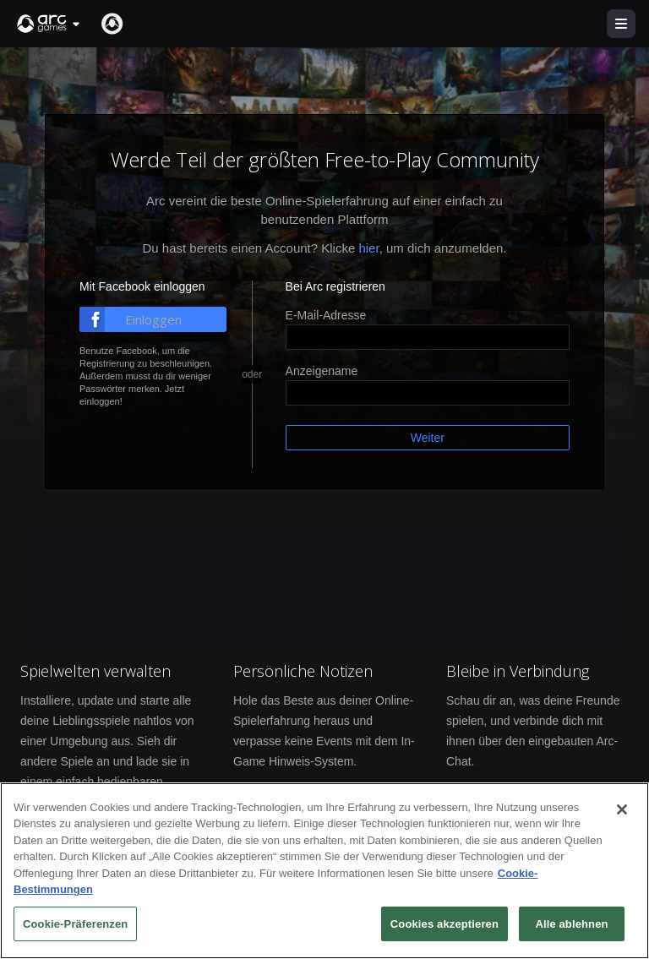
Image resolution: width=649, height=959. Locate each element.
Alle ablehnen (571, 927)
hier (368, 248)
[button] (49, 23)
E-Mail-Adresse (326, 315)
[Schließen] (622, 812)
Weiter (427, 437)
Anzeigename (322, 371)
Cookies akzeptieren (444, 927)
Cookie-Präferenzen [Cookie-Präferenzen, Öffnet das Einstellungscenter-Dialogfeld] (75, 927)
